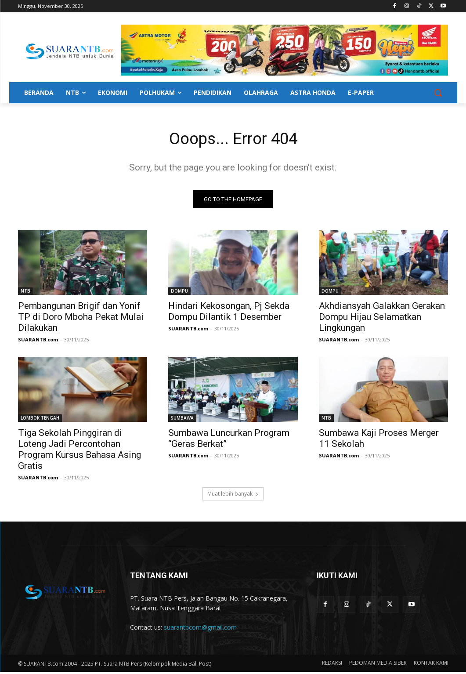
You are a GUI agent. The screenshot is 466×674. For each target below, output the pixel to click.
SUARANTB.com (38, 341)
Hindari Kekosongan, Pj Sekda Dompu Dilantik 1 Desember (228, 313)
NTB (25, 293)
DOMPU (179, 293)
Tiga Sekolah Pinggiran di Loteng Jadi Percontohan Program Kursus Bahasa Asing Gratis (79, 451)
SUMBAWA (182, 420)
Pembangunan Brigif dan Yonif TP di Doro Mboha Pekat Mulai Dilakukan (81, 319)
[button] (437, 92)
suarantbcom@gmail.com (200, 629)
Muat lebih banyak (233, 496)
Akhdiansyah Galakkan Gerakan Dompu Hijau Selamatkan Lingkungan (382, 319)
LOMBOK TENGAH (40, 420)
